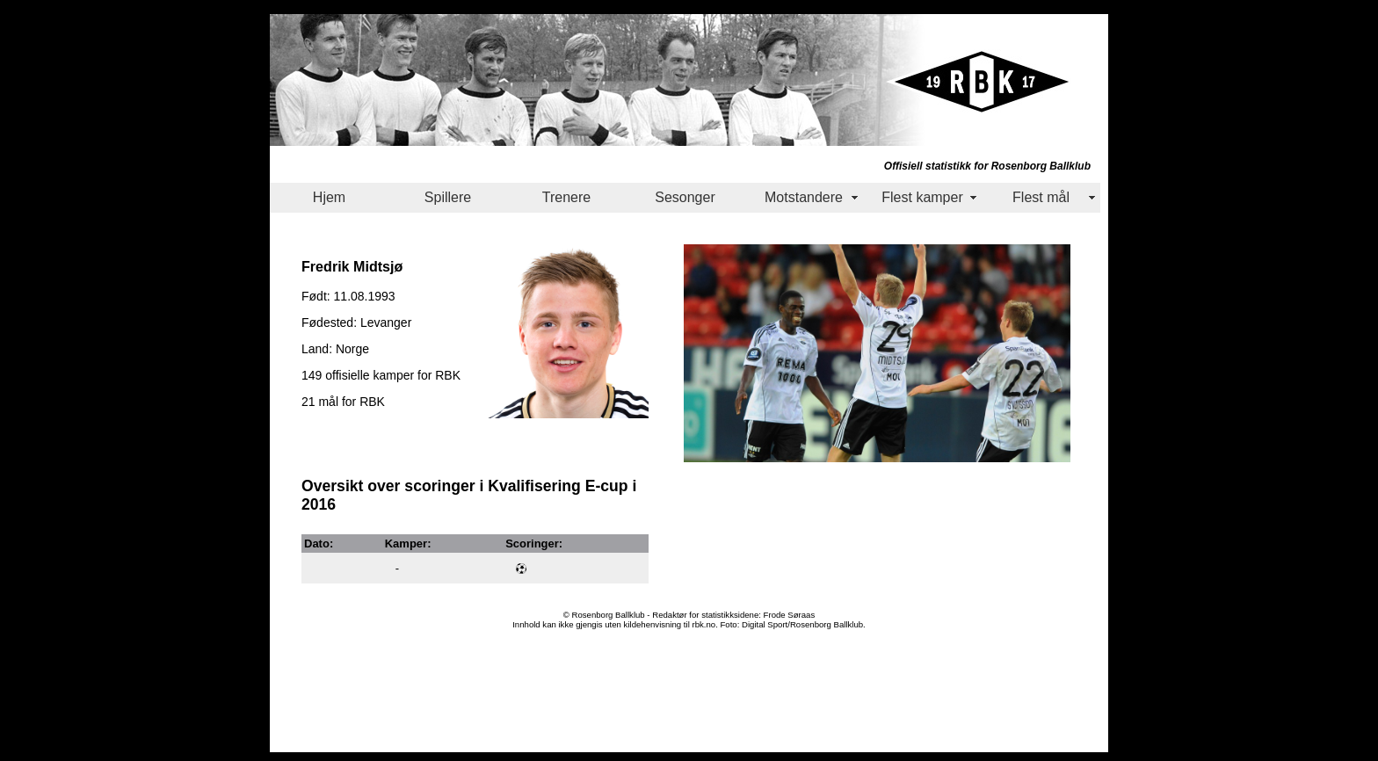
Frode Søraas (790, 615)
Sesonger (685, 197)
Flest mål (1041, 197)
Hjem (329, 197)
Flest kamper (921, 197)
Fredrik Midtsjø (352, 266)
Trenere (566, 197)
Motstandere (804, 197)
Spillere (447, 197)
